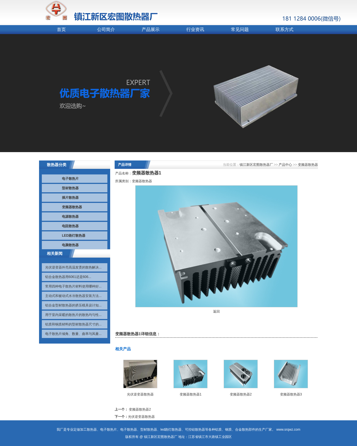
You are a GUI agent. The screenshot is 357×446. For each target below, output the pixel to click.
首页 (61, 29)
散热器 (92, 429)
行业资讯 (195, 29)
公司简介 (106, 29)
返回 (216, 311)
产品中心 (285, 165)
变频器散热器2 (241, 394)
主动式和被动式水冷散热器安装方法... (73, 296)
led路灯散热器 (171, 429)
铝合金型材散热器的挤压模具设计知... (73, 305)
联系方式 (284, 29)
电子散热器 (128, 429)
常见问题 (240, 29)
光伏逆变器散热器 (140, 394)
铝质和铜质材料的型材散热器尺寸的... (73, 324)
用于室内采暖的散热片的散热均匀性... (73, 315)
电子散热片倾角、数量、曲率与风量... (73, 334)
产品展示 (151, 29)
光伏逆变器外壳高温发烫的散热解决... (73, 267)
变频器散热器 (308, 165)
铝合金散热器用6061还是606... (68, 277)
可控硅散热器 (195, 429)
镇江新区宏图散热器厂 (256, 165)
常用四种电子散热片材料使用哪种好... (73, 286)
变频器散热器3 (291, 394)
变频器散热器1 (191, 394)
